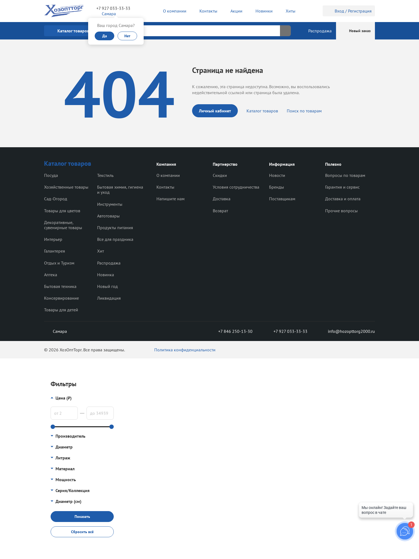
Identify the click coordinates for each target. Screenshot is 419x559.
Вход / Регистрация (349, 11)
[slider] (53, 427)
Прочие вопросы (341, 210)
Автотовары (108, 216)
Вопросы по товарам (345, 175)
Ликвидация (109, 298)
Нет (127, 35)
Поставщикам (282, 198)
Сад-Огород (55, 198)
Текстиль (105, 175)
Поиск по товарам (304, 110)
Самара (55, 331)
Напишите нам (170, 198)
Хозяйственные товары (66, 187)
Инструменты (109, 204)
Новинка (105, 274)
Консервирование (61, 298)
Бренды (276, 187)
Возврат (220, 210)
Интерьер (53, 239)
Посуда (51, 175)
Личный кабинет (215, 110)
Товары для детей (61, 309)
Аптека (50, 274)
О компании (168, 175)
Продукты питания (115, 227)
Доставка (221, 198)
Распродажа (109, 263)
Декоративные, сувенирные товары (63, 225)
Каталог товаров (262, 110)
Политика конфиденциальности (184, 349)
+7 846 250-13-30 (231, 331)
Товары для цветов (62, 210)
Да (104, 35)
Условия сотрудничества (236, 187)
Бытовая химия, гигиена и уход (120, 189)
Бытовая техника (60, 286)
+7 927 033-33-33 (113, 8)
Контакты (165, 187)
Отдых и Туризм (59, 263)
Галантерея (54, 251)
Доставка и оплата (343, 198)
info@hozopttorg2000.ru (347, 331)
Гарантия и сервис (342, 187)
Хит (100, 251)
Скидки (220, 175)
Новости (277, 175)
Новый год (107, 286)
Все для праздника (115, 239)
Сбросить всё (82, 531)
